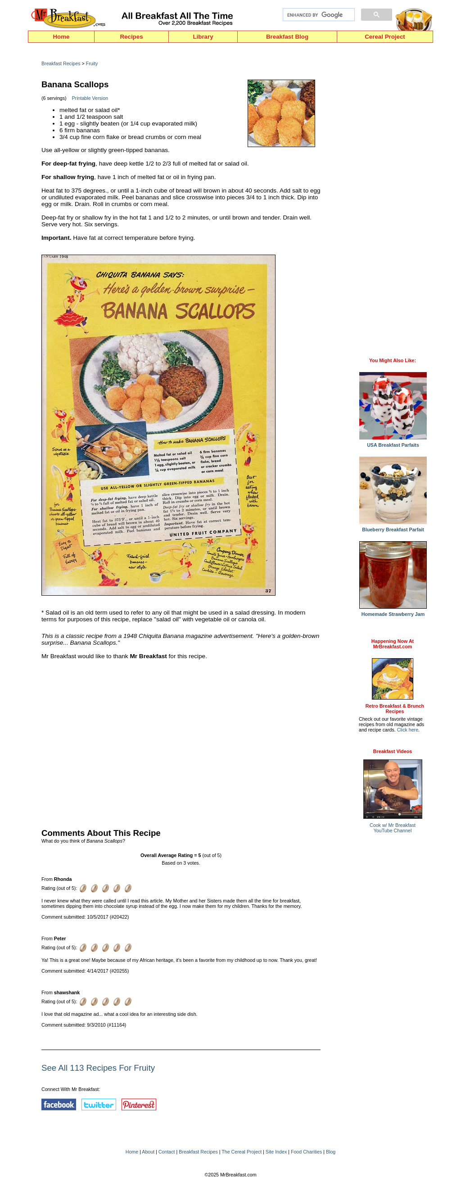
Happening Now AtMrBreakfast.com (392, 643)
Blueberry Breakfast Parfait (393, 527)
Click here (407, 729)
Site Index (276, 1151)
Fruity (92, 63)
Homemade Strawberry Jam (393, 612)
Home (61, 36)
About (148, 1151)
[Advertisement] (181, 742)
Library (203, 36)
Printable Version (90, 98)
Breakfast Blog (287, 36)
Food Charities (306, 1151)
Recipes (131, 36)
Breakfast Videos (392, 751)
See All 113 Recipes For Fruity (98, 1068)
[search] (317, 15)
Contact (166, 1151)
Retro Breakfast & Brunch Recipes (395, 708)
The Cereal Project (241, 1151)
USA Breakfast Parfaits (393, 443)
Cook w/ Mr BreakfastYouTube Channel (393, 827)
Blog (330, 1151)
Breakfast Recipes (60, 63)
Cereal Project (385, 36)
